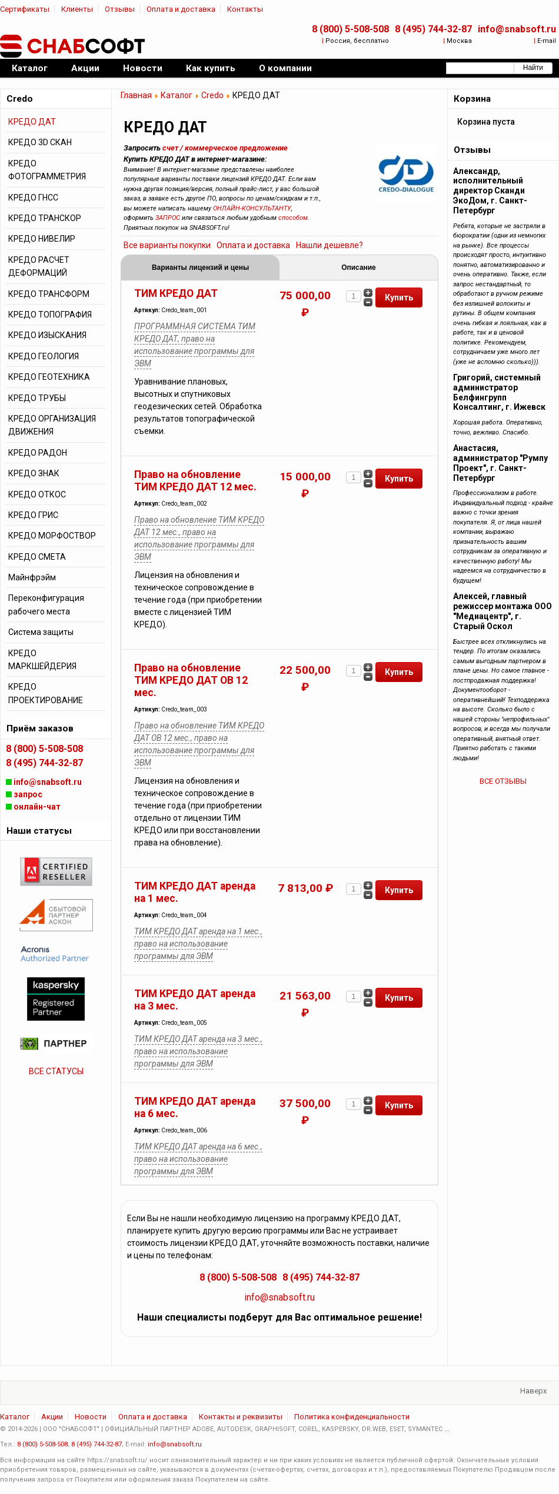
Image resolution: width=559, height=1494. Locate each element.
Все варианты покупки (167, 245)
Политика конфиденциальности (352, 1416)
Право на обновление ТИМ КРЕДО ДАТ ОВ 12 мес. (191, 680)
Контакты (245, 9)
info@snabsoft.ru (517, 29)
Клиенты (77, 9)
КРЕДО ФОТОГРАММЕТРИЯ (47, 170)
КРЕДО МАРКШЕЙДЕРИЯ (42, 660)
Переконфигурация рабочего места (46, 604)
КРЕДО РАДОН (37, 452)
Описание (358, 267)
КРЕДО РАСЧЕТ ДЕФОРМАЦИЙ (38, 266)
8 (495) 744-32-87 (433, 29)
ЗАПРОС (167, 218)
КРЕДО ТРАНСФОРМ (48, 294)
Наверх (533, 1390)
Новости (91, 1416)
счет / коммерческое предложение (225, 147)
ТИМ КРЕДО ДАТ (176, 293)
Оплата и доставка (181, 9)
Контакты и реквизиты (240, 1416)
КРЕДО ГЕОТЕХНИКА (49, 377)
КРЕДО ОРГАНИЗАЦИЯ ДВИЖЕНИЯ (52, 425)
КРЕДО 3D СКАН (40, 142)
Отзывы (120, 9)
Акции (52, 1416)
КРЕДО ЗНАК (33, 473)
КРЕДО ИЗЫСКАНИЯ (47, 335)
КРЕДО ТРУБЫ (37, 398)
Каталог (176, 95)
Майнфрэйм (32, 577)
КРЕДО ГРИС (33, 515)
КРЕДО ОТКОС (37, 494)
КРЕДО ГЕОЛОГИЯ (43, 356)
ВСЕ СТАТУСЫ (56, 1071)
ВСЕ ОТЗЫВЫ (503, 781)
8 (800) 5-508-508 (350, 29)
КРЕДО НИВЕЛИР (41, 238)
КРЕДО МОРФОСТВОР (52, 535)
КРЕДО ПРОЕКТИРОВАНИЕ (45, 693)
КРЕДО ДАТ (32, 121)
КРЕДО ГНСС (33, 197)
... (447, 1429)
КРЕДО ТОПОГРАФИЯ (50, 314)
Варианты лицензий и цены (200, 267)
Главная (136, 95)
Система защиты (41, 632)
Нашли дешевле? (329, 245)
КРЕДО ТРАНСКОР (44, 218)
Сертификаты (24, 9)
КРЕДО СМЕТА (37, 556)
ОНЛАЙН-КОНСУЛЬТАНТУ (252, 208)
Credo (212, 95)
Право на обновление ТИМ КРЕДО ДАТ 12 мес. (195, 481)
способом (293, 218)
